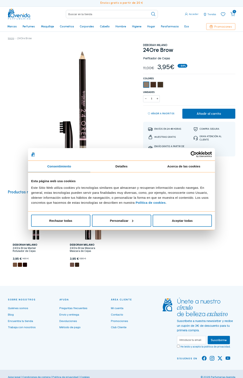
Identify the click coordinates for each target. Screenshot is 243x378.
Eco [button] (186, 26)
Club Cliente (118, 327)
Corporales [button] (87, 26)
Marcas (12, 26)
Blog (11, 314)
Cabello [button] (105, 26)
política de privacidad (217, 346)
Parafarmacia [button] (170, 26)
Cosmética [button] (67, 26)
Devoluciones (68, 321)
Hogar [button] (151, 26)
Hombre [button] (120, 26)
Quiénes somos (18, 308)
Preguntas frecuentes (73, 308)
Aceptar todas (182, 220)
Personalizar (121, 220)
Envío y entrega (69, 314)
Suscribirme (219, 340)
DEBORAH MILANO (155, 45)
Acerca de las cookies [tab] (183, 166)
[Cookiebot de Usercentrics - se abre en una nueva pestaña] (194, 154)
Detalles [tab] (121, 166)
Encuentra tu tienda (20, 321)
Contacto (117, 314)
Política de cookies (151, 202)
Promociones (221, 26)
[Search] (112, 14)
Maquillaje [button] (47, 26)
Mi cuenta (117, 308)
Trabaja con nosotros (22, 327)
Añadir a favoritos (161, 113)
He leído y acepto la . (205, 346)
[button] (232, 14)
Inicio (11, 38)
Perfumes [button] (29, 26)
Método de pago (70, 327)
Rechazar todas (60, 220)
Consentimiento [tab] (59, 166)
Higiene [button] (136, 26)
